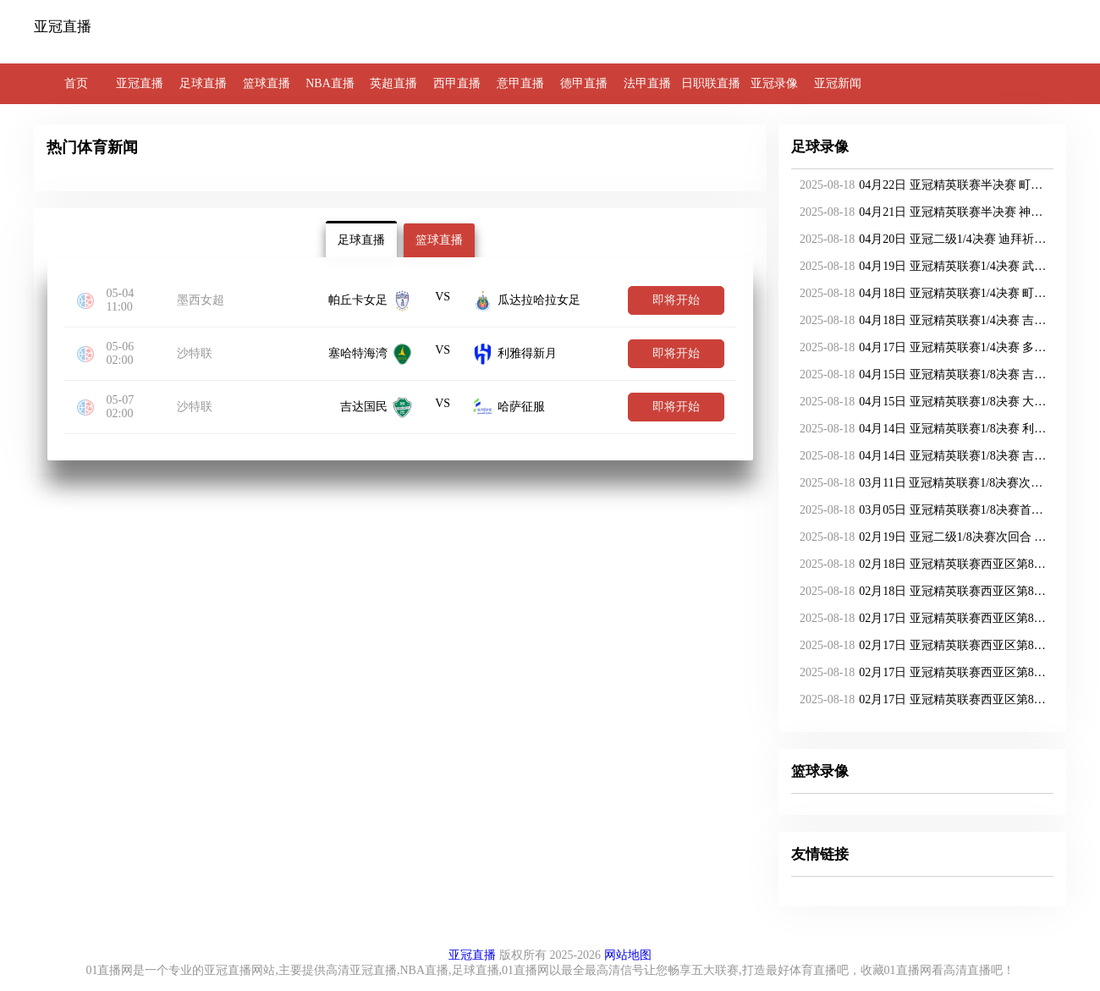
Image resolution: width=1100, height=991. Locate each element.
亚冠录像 (774, 83)
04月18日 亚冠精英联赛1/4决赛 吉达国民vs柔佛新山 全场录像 (919, 321)
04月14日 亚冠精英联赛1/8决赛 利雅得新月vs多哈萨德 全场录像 (919, 429)
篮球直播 (266, 83)
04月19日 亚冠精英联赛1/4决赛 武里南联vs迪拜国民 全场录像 (919, 266)
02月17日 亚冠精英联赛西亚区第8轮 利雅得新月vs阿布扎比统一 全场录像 (919, 645)
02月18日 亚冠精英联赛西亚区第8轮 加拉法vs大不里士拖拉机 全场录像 (919, 564)
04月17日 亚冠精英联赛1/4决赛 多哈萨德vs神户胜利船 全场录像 (919, 348)
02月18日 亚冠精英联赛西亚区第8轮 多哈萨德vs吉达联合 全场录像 (919, 591)
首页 (76, 83)
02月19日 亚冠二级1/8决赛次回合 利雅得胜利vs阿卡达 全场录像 (919, 537)
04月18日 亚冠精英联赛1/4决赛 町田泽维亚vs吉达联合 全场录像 (919, 293)
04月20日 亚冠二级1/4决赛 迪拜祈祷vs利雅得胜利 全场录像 (919, 239)
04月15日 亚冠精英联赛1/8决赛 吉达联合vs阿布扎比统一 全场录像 (919, 375)
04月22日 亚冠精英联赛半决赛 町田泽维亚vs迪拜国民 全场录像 (919, 185)
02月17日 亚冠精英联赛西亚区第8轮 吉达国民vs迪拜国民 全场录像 (919, 700)
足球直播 (203, 83)
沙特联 (194, 353)
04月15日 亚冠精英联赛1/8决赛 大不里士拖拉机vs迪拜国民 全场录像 (919, 402)
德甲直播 (584, 83)
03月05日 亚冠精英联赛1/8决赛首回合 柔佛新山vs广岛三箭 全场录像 (919, 510)
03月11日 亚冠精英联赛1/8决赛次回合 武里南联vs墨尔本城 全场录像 (919, 483)
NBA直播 (330, 83)
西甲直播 (457, 83)
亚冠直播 (139, 83)
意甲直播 (520, 83)
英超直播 (393, 83)
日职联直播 (710, 83)
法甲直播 (647, 83)
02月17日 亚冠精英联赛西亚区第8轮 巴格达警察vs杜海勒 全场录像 (919, 618)
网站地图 (628, 955)
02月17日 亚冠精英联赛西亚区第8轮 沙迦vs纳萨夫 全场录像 (919, 673)
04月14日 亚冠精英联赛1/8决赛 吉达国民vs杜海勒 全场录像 (919, 456)
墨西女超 (200, 300)
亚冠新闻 (837, 83)
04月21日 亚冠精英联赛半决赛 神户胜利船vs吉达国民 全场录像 (919, 212)
